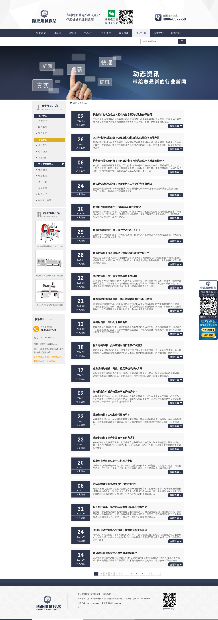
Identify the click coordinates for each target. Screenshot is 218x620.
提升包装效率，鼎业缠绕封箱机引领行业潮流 (117, 345)
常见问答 (42, 158)
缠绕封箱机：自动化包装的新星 (110, 322)
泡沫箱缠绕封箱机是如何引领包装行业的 (115, 484)
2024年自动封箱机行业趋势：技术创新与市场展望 (120, 530)
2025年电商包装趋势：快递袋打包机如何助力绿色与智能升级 (126, 137)
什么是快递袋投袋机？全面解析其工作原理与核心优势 (122, 184)
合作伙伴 (42, 121)
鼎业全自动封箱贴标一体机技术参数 (112, 460)
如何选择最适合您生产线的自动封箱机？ (115, 553)
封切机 (72, 33)
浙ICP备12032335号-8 (141, 599)
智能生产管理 (44, 200)
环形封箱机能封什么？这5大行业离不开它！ (117, 230)
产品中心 (89, 33)
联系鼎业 (176, 33)
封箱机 (57, 33)
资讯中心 (141, 33)
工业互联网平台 (45, 164)
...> (148, 574)
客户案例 (106, 33)
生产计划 (42, 182)
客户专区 (42, 116)
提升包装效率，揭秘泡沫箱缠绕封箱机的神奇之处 (120, 507)
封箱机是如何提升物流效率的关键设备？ (115, 391)
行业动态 (42, 151)
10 (142, 574)
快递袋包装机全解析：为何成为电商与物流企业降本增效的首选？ (128, 160)
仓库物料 (42, 170)
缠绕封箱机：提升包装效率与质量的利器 (115, 276)
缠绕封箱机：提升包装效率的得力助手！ (115, 437)
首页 (75, 103)
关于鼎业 (159, 33)
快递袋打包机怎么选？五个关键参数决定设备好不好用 (122, 114)
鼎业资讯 (42, 145)
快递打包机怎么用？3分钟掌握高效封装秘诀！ (118, 207)
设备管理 (42, 188)
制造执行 (42, 194)
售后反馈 (42, 176)
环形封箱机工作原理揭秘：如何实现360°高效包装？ (121, 253)
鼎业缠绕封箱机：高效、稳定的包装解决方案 (117, 368)
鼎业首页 (41, 33)
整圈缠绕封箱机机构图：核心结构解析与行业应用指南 (122, 299)
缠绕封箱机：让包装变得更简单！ (111, 414)
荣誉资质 (124, 33)
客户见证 (42, 133)
